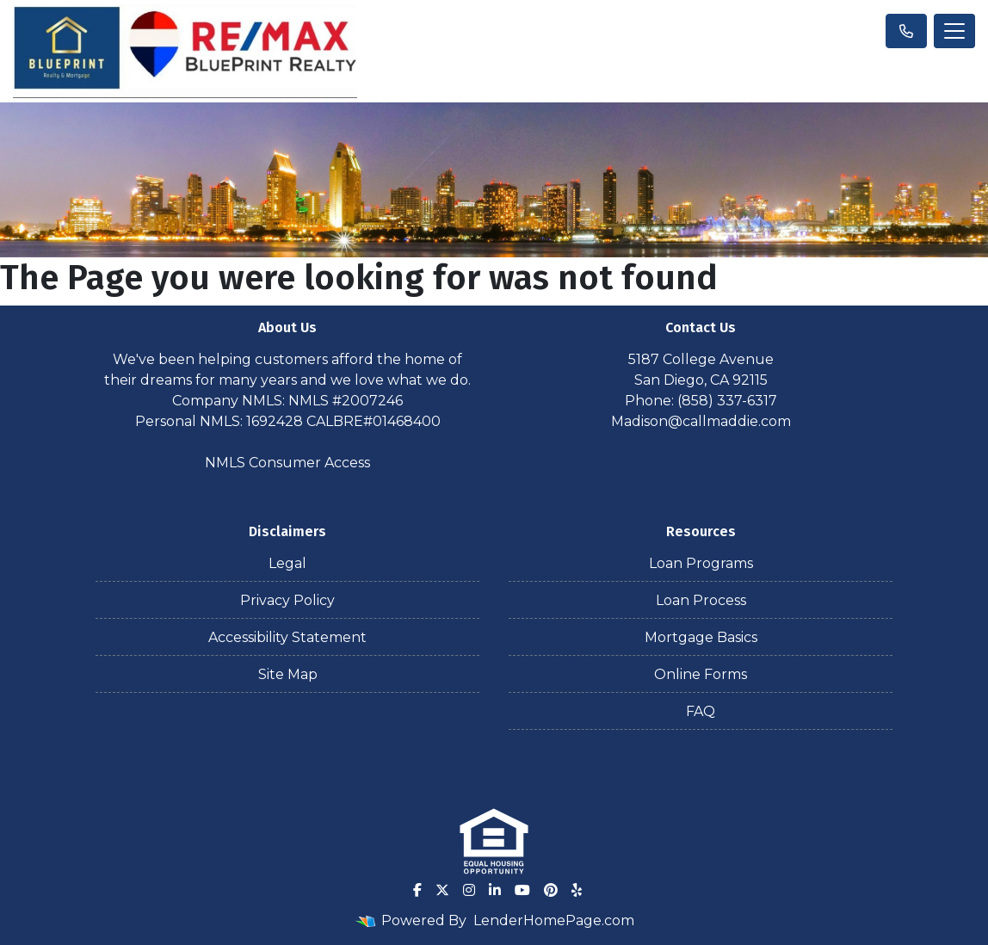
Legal (287, 563)
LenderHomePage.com (553, 920)
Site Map (288, 674)
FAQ (700, 711)
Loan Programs (701, 563)
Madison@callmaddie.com (701, 421)
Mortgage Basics (701, 637)
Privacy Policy (287, 600)
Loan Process (701, 600)
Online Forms (700, 674)
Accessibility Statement (287, 637)
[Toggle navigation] (954, 31)
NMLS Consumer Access (287, 462)
